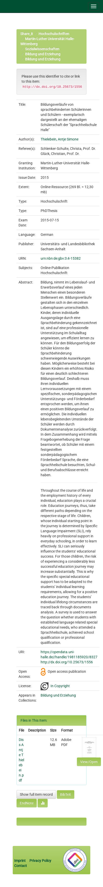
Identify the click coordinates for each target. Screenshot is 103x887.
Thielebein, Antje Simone (59, 139)
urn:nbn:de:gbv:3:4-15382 (61, 258)
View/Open (89, 762)
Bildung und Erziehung (42, 54)
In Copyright (60, 686)
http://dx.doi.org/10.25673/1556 (67, 662)
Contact (20, 866)
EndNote (26, 803)
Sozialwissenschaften (42, 49)
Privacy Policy (40, 861)
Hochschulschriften (54, 34)
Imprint (20, 861)
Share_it (26, 34)
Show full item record (36, 794)
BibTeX (65, 794)
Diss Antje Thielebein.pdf (21, 760)
